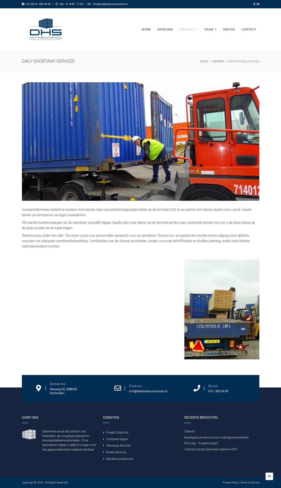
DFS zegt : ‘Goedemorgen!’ (201, 443)
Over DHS (165, 29)
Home (146, 29)
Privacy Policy (230, 482)
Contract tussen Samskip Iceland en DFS (210, 449)
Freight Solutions (117, 432)
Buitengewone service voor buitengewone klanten (216, 437)
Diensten (187, 29)
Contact (249, 29)
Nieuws (229, 29)
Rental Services (116, 452)
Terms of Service (249, 482)
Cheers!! (189, 431)
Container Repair (117, 439)
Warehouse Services (119, 459)
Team (208, 29)
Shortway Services (118, 445)
